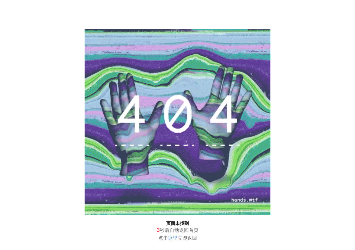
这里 (173, 238)
